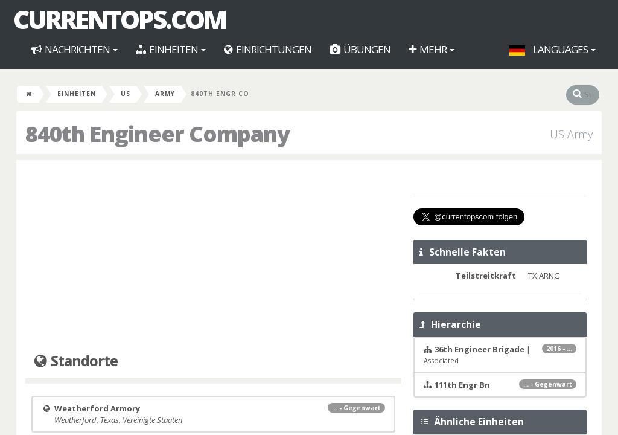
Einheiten (171, 49)
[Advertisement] (213, 256)
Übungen (360, 49)
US (125, 93)
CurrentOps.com (119, 19)
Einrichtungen (267, 49)
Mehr (431, 49)
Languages (552, 49)
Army (165, 93)
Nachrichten (74, 49)
